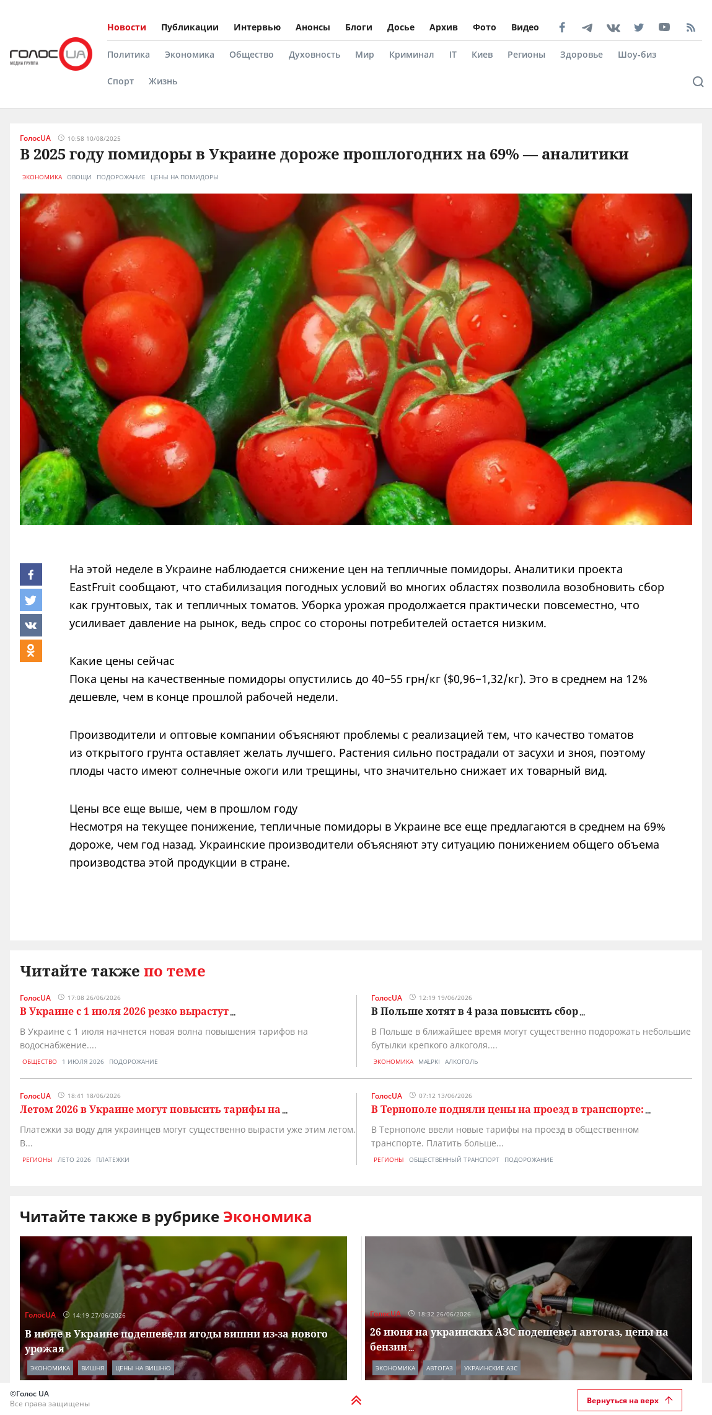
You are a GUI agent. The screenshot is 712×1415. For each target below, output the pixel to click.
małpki (429, 1061)
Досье (401, 27)
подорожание (121, 176)
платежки (113, 1159)
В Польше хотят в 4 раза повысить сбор (474, 1011)
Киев (482, 54)
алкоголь (461, 1061)
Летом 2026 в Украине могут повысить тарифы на (150, 1109)
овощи (79, 176)
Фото (484, 27)
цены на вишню (143, 1368)
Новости (126, 27)
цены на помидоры (185, 176)
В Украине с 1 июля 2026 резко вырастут (124, 1011)
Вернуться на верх (630, 1400)
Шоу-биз (637, 54)
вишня (92, 1368)
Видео (525, 27)
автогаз (439, 1368)
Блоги (358, 27)
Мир (364, 54)
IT (453, 54)
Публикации (190, 27)
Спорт (120, 81)
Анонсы (313, 27)
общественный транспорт (454, 1159)
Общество (251, 54)
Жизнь (163, 81)
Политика (128, 54)
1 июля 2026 (83, 1061)
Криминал (411, 54)
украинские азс (490, 1368)
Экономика (189, 54)
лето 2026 (74, 1159)
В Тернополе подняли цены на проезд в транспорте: (507, 1109)
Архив (443, 27)
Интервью (257, 27)
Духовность (314, 54)
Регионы (526, 54)
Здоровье (581, 54)
